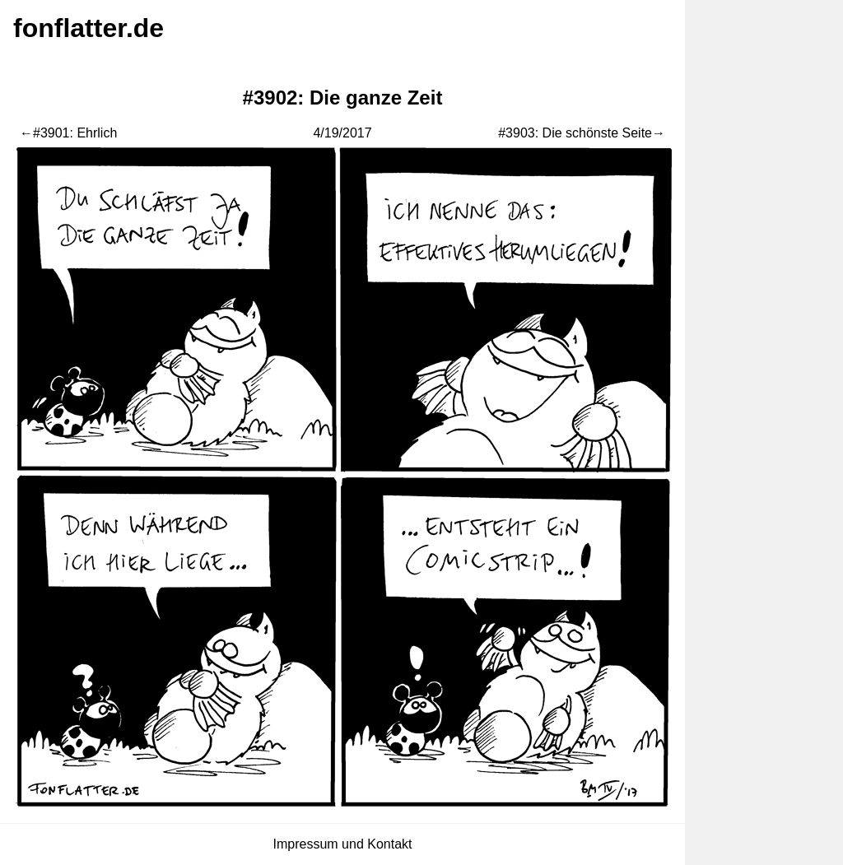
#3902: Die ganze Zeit (343, 97)
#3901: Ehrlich (75, 133)
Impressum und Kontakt (342, 844)
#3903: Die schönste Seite (575, 133)
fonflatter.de (88, 28)
